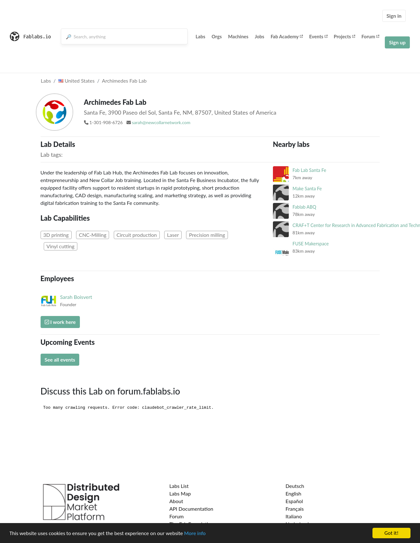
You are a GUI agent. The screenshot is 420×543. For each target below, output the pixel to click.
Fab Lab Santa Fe (309, 170)
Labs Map (180, 493)
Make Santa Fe (307, 188)
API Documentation (191, 509)
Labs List (179, 486)
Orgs (217, 36)
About (176, 501)
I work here (60, 322)
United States (76, 81)
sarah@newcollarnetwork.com (161, 122)
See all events (60, 360)
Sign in (393, 16)
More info (195, 533)
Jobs (259, 36)
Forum (370, 36)
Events (318, 36)
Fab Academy (287, 36)
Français (295, 509)
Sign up (397, 42)
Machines (238, 36)
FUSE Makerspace (311, 243)
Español (294, 501)
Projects (344, 36)
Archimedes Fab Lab (124, 81)
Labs (200, 36)
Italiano (294, 516)
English (293, 493)
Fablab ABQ (304, 207)
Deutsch (295, 486)
